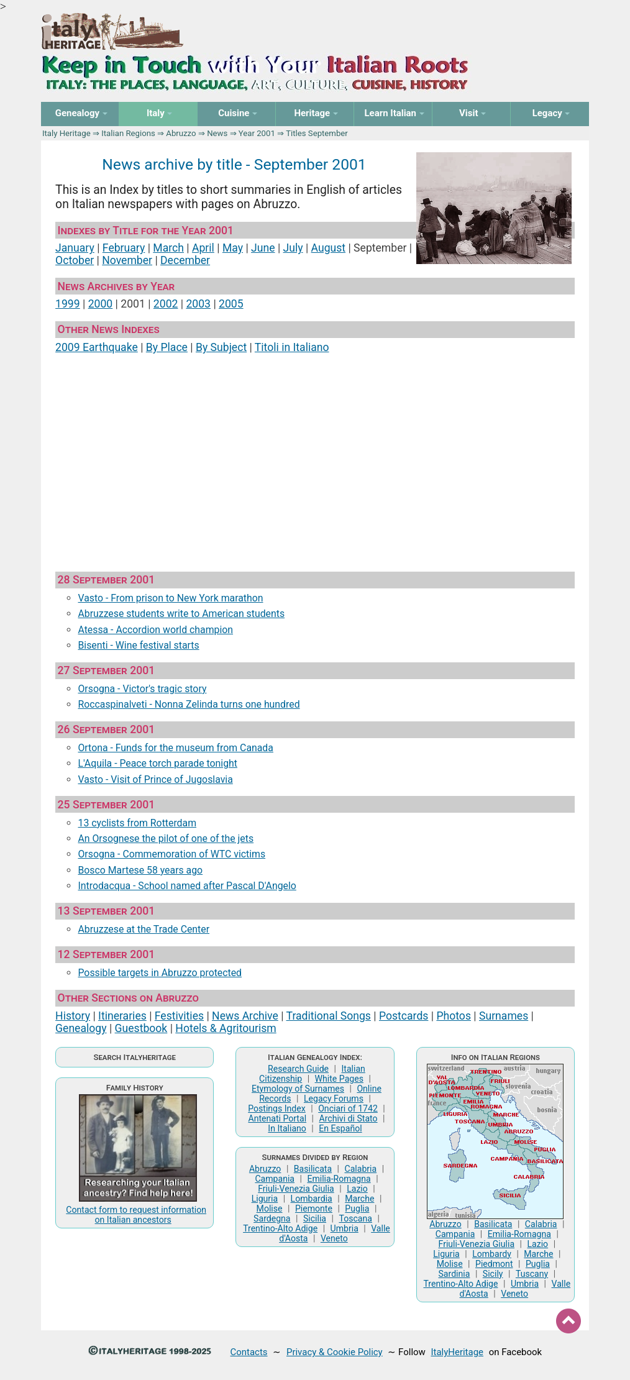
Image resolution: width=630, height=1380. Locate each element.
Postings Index (277, 1108)
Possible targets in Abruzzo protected (160, 973)
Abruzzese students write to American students (181, 613)
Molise (270, 1208)
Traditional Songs (328, 1016)
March (168, 248)
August (328, 248)
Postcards (403, 1016)
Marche (359, 1199)
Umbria (344, 1228)
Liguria (265, 1199)
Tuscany (532, 1274)
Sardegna (271, 1218)
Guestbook (141, 1028)
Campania (274, 1179)
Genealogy (80, 1028)
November (127, 260)
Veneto (334, 1238)
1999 (67, 304)
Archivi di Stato (348, 1118)
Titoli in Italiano (292, 347)
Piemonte (313, 1208)
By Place (167, 347)
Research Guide (298, 1069)
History (72, 1016)
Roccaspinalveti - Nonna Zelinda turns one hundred (188, 704)
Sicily (493, 1274)
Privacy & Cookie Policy (334, 1352)
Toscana (355, 1218)
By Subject (221, 347)
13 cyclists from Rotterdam (137, 823)
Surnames (503, 1016)
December (185, 260)
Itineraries (122, 1016)
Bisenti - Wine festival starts (138, 645)
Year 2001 (257, 133)
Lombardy (491, 1254)
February (124, 248)
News (217, 133)
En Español (340, 1128)
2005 (231, 304)
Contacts (249, 1352)
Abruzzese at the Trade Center (143, 929)
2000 (100, 304)
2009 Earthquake (96, 347)
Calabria (361, 1169)
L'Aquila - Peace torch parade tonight (157, 763)
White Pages (339, 1079)
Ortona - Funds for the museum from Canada (175, 748)
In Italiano (287, 1128)
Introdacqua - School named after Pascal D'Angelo (187, 886)
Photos (453, 1016)
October (74, 260)
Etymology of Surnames (298, 1089)
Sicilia (314, 1218)
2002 (165, 304)
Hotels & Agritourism (225, 1028)
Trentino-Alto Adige (280, 1228)
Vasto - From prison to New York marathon (170, 598)
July (293, 248)
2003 (198, 304)
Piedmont (494, 1264)
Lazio (357, 1189)
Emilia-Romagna (338, 1179)
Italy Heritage (66, 133)
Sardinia (454, 1274)
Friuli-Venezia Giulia (296, 1189)
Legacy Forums (333, 1099)
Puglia (357, 1208)
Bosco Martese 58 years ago (140, 870)
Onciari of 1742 (348, 1108)
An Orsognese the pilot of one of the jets (165, 838)
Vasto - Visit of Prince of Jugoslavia (155, 779)
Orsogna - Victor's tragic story (142, 689)
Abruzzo (181, 133)
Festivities (179, 1016)
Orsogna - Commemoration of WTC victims (171, 854)
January (74, 248)
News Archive (245, 1016)
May (232, 248)
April (203, 248)
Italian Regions (128, 133)
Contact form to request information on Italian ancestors (136, 1215)
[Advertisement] (315, 457)
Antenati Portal (277, 1118)
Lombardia (311, 1199)
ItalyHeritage (457, 1352)
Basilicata (313, 1169)
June (263, 248)
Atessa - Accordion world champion (155, 630)
